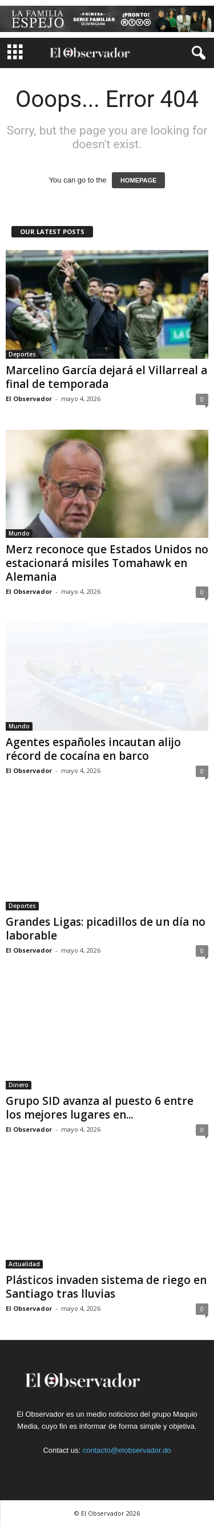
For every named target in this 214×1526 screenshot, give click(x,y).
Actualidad (24, 1264)
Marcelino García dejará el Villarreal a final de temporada (106, 377)
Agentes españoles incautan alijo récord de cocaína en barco (93, 749)
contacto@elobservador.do (127, 1450)
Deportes (22, 354)
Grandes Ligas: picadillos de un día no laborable (105, 928)
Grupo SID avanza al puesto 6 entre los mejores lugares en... (99, 1107)
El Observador (29, 398)
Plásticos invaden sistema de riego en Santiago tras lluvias (106, 1287)
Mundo (19, 533)
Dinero (19, 1085)
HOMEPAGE (138, 180)
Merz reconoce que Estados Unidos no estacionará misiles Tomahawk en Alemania (107, 563)
